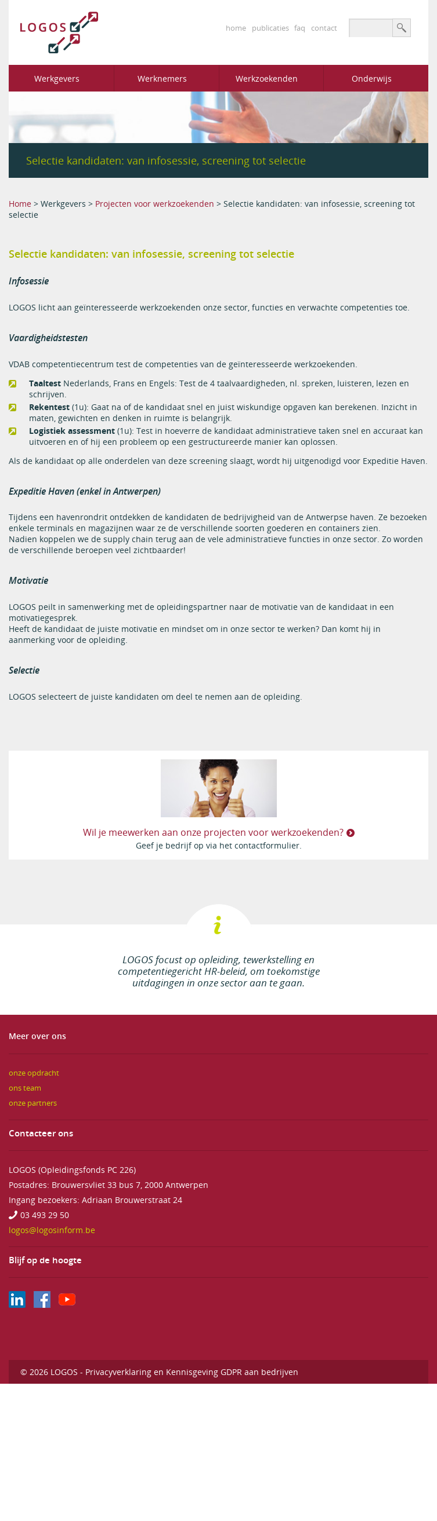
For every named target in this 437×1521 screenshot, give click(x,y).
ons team (25, 1088)
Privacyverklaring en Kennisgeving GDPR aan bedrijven (191, 1371)
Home (20, 203)
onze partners (33, 1103)
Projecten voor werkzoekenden (154, 203)
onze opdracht (34, 1073)
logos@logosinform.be (52, 1229)
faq (299, 28)
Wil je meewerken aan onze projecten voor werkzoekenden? (213, 832)
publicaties (270, 28)
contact (324, 28)
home (236, 28)
